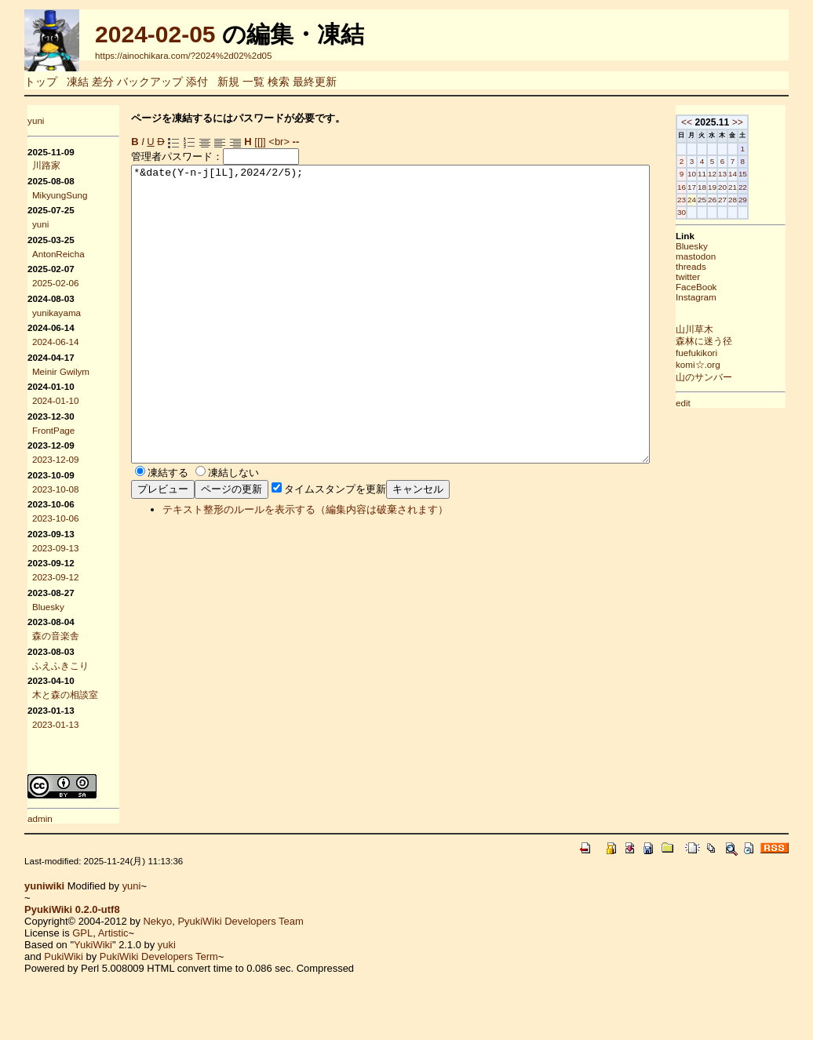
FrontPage (53, 430)
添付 (197, 81)
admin (40, 818)
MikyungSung (60, 195)
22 (782, 187)
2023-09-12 (55, 577)
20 (762, 187)
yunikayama (56, 312)
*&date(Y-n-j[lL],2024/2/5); (422, 343)
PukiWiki (63, 956)
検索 (279, 81)
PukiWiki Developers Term (159, 956)
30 (721, 212)
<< (726, 122)
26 (752, 199)
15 (782, 173)
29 (782, 199)
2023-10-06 (55, 518)
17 (731, 187)
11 (742, 173)
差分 (103, 81)
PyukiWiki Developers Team (240, 921)
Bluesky (48, 607)
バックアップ (150, 81)
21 (772, 187)
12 (752, 173)
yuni (35, 120)
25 (742, 199)
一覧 (253, 81)
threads (731, 266)
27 (762, 199)
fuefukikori (736, 352)
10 (731, 173)
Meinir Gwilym (60, 371)
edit (723, 403)
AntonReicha (58, 254)
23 (721, 199)
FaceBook (736, 287)
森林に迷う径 (744, 341)
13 (762, 173)
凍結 (78, 81)
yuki (167, 945)
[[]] (259, 141)
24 (731, 199)
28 (772, 199)
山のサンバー (744, 377)
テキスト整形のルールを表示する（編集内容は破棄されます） (305, 568)
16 (721, 187)
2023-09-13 (55, 548)
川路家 (46, 165)
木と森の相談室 (65, 694)
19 (752, 187)
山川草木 (734, 329)
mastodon (736, 256)
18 (742, 187)
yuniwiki (44, 886)
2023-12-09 (55, 459)
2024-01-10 (55, 400)
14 (772, 173)
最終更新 (315, 81)
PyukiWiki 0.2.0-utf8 (72, 909)
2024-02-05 (155, 34)
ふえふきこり (60, 665)
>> (777, 122)
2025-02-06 (55, 283)
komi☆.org (738, 364)
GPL (82, 933)
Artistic (113, 933)
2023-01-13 (55, 724)
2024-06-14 (55, 341)
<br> (279, 141)
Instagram (736, 297)
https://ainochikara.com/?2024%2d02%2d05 (183, 55)
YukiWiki (93, 945)
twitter (728, 276)
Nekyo (157, 921)
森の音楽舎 (55, 636)
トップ (40, 81)
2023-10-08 (55, 489)
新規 (228, 81)
